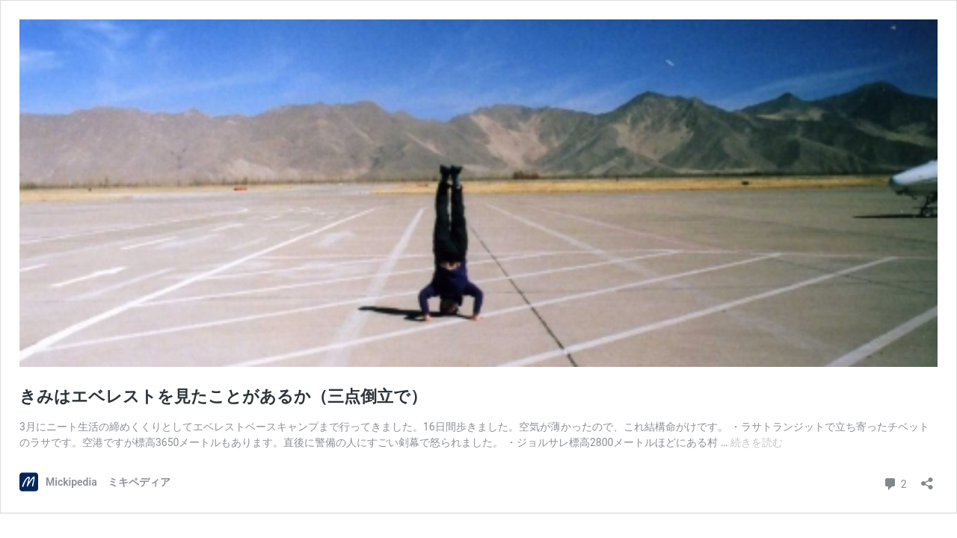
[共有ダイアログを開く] (927, 478)
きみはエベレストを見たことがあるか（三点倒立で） (223, 396)
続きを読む (756, 442)
